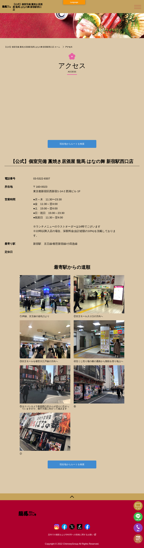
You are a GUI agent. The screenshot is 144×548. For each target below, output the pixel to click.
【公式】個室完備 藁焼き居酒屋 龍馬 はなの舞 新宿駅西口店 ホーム (32, 47)
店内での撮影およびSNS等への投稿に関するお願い (72, 534)
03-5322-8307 (41, 178)
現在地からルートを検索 (72, 144)
